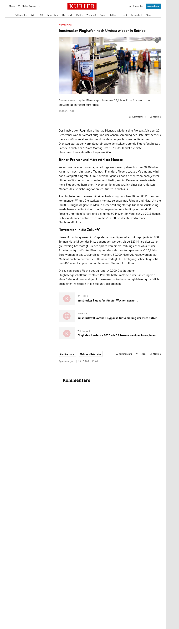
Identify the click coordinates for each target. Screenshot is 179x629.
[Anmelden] (136, 6)
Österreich (67, 15)
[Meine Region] (27, 6)
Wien (33, 15)
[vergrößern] (157, 40)
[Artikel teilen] (141, 354)
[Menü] (10, 6)
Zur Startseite (67, 354)
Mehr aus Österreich (90, 354)
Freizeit (123, 15)
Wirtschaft (92, 15)
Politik (79, 15)
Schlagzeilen (21, 15)
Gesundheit (136, 15)
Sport (103, 15)
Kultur (113, 15)
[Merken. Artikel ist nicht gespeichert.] (155, 116)
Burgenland (52, 15)
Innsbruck (83, 313)
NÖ (41, 15)
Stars (148, 15)
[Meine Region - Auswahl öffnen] (39, 6)
